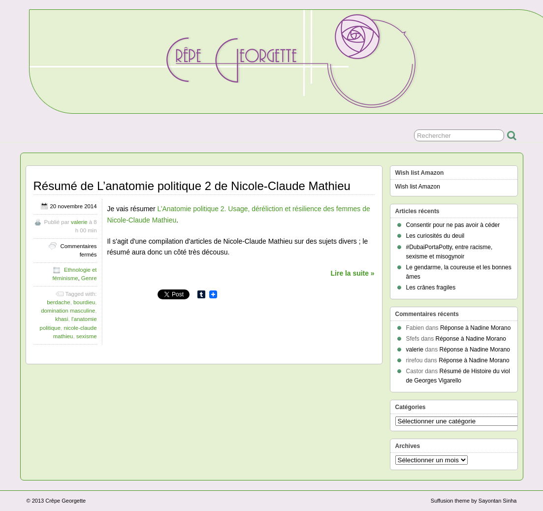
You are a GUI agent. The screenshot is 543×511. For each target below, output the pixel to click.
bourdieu (84, 302)
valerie (79, 222)
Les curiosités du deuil (435, 235)
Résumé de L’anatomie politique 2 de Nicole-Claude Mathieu (192, 185)
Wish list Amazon (417, 186)
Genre (89, 278)
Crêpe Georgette (65, 501)
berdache (58, 302)
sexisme (86, 336)
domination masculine (68, 311)
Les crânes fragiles (431, 287)
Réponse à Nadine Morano (475, 327)
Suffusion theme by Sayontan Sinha (474, 501)
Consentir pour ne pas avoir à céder (453, 225)
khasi (61, 319)
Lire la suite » (353, 273)
